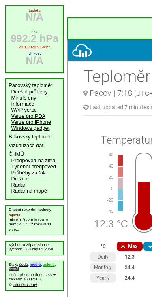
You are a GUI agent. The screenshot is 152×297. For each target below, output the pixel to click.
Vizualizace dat (26, 145)
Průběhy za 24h (29, 173)
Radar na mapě (29, 191)
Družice (20, 179)
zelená (48, 264)
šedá (23, 264)
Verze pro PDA (28, 116)
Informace (22, 104)
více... (14, 229)
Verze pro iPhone (31, 122)
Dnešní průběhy (29, 92)
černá (14, 269)
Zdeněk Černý (25, 284)
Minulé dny (23, 98)
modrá (35, 264)
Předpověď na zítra (33, 160)
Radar (18, 185)
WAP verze (24, 110)
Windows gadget (30, 128)
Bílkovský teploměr (30, 137)
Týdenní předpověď (33, 166)
